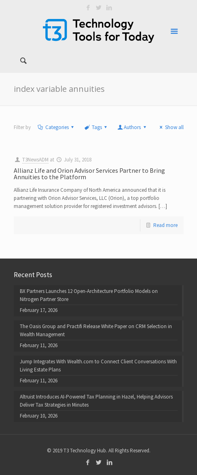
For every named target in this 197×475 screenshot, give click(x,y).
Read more (165, 225)
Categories (56, 127)
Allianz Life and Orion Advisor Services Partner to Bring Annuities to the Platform (89, 173)
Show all (170, 127)
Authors (132, 127)
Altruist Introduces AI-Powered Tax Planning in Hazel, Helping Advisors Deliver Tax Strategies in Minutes (96, 400)
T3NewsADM (35, 159)
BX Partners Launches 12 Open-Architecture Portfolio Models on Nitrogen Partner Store (89, 295)
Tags (96, 127)
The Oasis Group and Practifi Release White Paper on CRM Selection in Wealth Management (96, 330)
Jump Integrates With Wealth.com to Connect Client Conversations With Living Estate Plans (98, 365)
